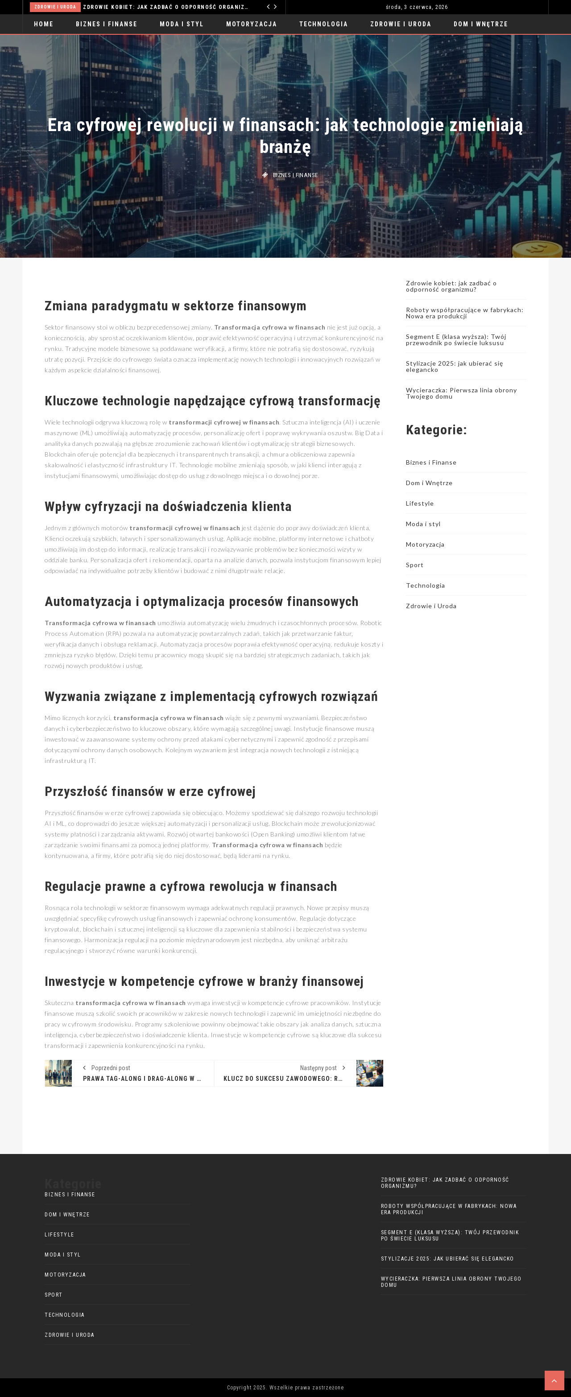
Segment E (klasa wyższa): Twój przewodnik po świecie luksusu (456, 339)
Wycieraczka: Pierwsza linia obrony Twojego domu (461, 393)
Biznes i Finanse (106, 24)
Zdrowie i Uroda (55, 6)
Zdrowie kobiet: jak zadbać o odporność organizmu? (165, 7)
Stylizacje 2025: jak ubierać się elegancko (454, 366)
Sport (415, 565)
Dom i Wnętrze (481, 24)
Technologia (323, 24)
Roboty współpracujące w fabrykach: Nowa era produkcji (465, 313)
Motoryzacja (251, 24)
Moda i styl (182, 24)
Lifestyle (420, 503)
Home (44, 24)
